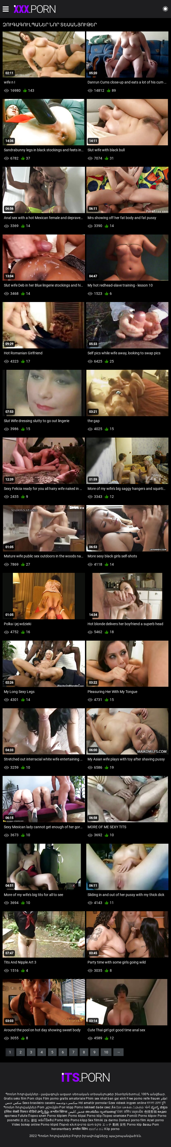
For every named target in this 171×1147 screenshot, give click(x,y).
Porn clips (35, 1098)
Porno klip (94, 1116)
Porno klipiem (57, 1116)
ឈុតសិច (138, 1111)
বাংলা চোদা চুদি (156, 1103)
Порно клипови (114, 1116)
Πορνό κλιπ (68, 1124)
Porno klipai (77, 1116)
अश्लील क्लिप (80, 1129)
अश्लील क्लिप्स (59, 1111)
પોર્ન (147, 1107)
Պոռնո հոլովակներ (20, 1107)
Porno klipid (50, 1124)
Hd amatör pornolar (93, 1103)
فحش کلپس (77, 1111)
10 (106, 1052)
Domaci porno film (132, 1120)
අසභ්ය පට (96, 1129)
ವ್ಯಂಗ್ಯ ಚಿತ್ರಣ (159, 1107)
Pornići (132, 1116)
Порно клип (37, 1116)
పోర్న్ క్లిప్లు (43, 1111)
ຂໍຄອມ (147, 1124)
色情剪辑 (151, 1111)
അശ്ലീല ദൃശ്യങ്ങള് (101, 1111)
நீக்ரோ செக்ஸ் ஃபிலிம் (128, 1107)
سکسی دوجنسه (67, 1103)
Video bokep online (26, 1124)
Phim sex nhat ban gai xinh (106, 1098)
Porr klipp (66, 1107)
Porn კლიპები (48, 1107)
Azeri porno (155, 1120)
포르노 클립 (29, 1120)
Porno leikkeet (85, 1107)
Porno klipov (148, 1116)
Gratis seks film (15, 1098)
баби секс (103, 1107)
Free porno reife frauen (143, 1098)
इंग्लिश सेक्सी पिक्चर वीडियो (20, 1111)
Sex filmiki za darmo (103, 1120)
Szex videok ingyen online (127, 1103)
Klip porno (111, 1129)
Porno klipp (79, 1120)
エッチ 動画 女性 (114, 1124)
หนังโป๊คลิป (46, 1120)
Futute (22, 1116)
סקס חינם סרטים (89, 1124)
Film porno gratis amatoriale (64, 1098)
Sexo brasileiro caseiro (38, 1103)
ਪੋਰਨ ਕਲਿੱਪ (124, 1111)
